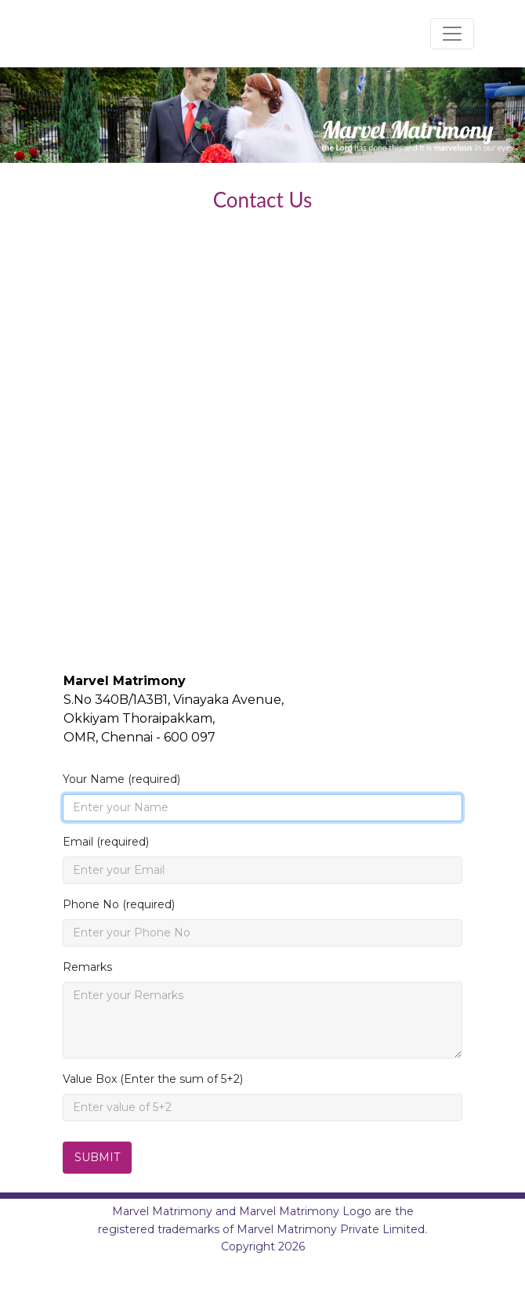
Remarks (87, 967)
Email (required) (106, 842)
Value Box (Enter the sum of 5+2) (153, 1079)
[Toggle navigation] (452, 33)
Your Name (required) (121, 779)
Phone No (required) (119, 904)
